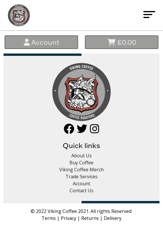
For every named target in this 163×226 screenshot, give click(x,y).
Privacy (68, 218)
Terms (48, 218)
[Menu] (149, 15)
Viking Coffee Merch (81, 169)
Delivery (113, 218)
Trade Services (81, 176)
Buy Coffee (81, 162)
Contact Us (81, 190)
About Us (81, 155)
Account (41, 42)
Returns (90, 218)
